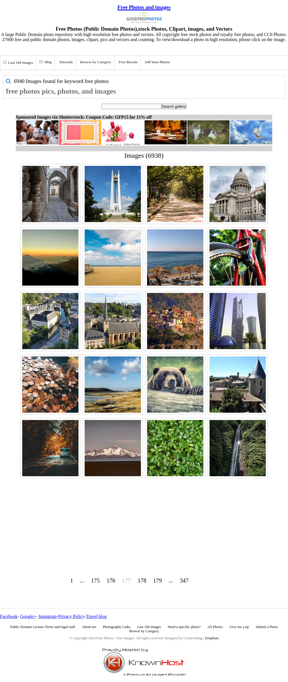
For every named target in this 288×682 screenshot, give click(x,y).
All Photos (214, 627)
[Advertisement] (144, 519)
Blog (45, 62)
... (82, 580)
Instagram (48, 616)
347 (184, 580)
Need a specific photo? (184, 627)
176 (111, 580)
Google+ (28, 616)
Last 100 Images (18, 62)
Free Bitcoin (128, 62)
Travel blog (96, 616)
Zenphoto (212, 638)
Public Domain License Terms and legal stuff (42, 627)
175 (95, 580)
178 (142, 580)
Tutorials (66, 62)
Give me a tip (239, 627)
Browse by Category (95, 62)
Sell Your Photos (157, 62)
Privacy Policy (71, 616)
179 (157, 580)
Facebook (8, 616)
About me (89, 627)
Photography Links (116, 627)
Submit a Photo (267, 627)
